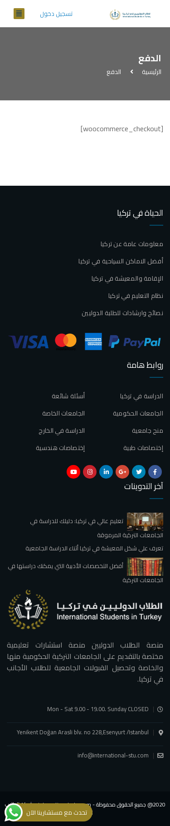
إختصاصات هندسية (60, 448)
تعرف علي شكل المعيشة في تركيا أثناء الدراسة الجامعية (94, 548)
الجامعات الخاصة (63, 413)
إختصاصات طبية (143, 448)
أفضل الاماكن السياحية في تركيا (120, 261)
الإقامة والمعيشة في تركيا (127, 278)
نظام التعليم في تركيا (135, 296)
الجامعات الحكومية (138, 413)
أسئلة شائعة (68, 396)
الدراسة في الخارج (62, 430)
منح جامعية (147, 430)
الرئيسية (150, 72)
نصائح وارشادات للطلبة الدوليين (122, 313)
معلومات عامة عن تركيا (132, 244)
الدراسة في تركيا (141, 396)
